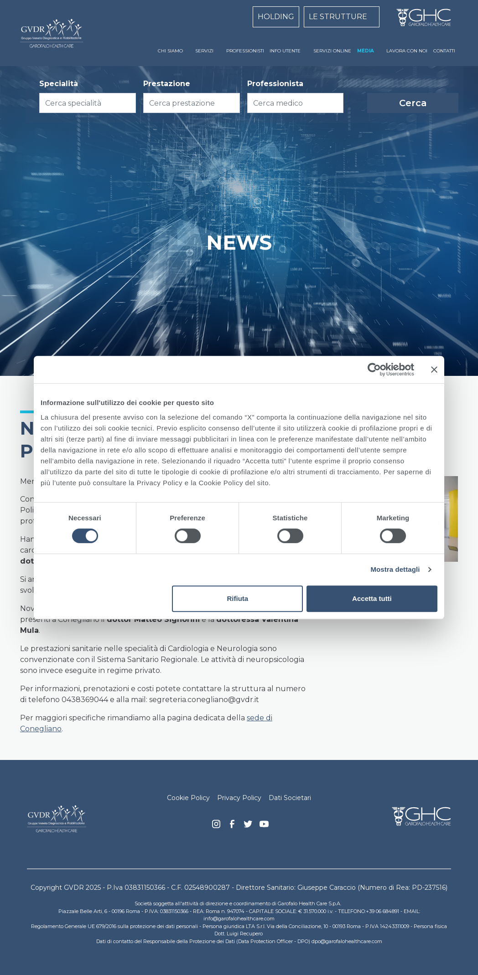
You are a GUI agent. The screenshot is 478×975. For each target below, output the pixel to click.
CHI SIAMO (170, 51)
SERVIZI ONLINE (332, 51)
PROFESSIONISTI (245, 51)
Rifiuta (238, 598)
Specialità (58, 83)
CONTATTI (444, 51)
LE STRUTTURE (338, 16)
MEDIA (365, 51)
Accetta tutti (372, 598)
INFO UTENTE (285, 51)
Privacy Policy (239, 798)
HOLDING (276, 16)
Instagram (216, 826)
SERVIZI (204, 51)
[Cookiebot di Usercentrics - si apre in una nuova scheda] (374, 369)
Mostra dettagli (395, 569)
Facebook (232, 826)
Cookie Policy (188, 798)
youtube (264, 825)
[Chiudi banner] (434, 369)
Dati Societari (290, 798)
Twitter (248, 827)
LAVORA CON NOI (406, 51)
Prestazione (166, 83)
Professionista (275, 83)
